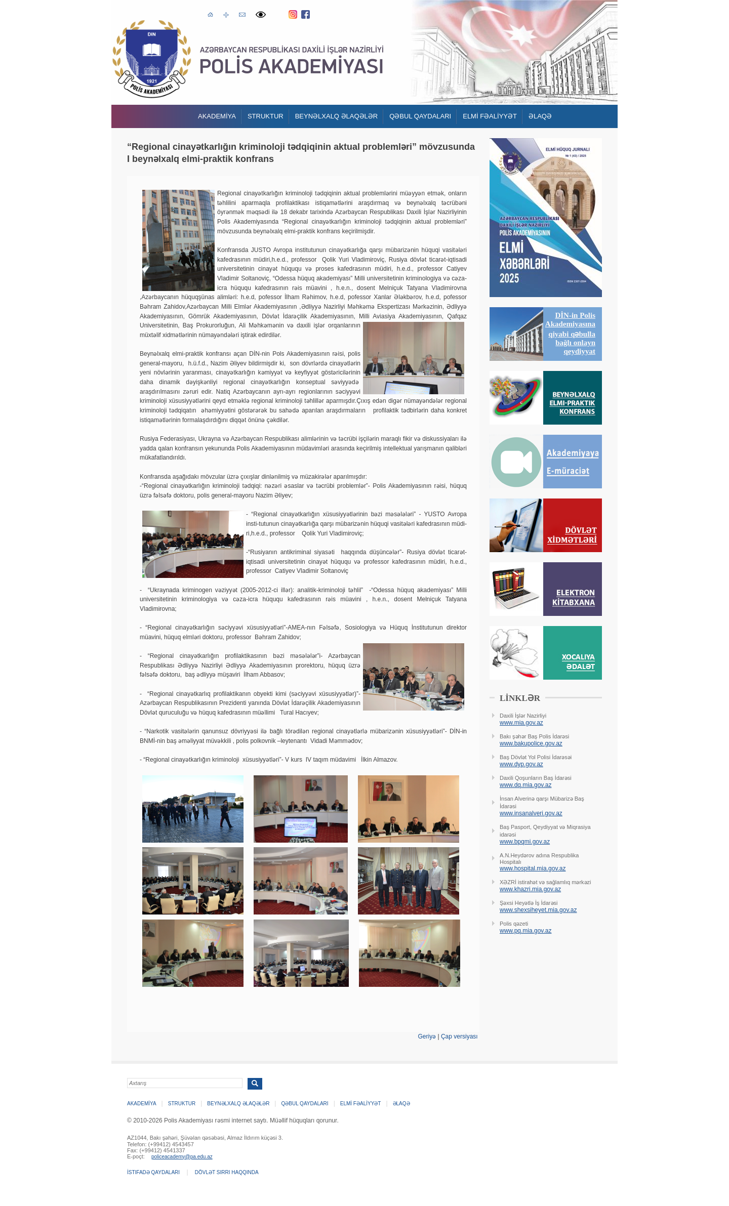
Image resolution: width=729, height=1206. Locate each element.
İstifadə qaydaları (153, 1172)
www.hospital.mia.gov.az (533, 868)
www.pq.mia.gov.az (526, 930)
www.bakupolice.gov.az (531, 743)
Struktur (266, 116)
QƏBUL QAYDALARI (420, 116)
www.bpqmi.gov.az (525, 841)
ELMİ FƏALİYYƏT (490, 116)
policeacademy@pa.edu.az (182, 1156)
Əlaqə (540, 116)
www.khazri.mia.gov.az (530, 889)
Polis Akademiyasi (151, 59)
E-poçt (242, 13)
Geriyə (427, 1036)
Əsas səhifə (210, 13)
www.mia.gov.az (521, 722)
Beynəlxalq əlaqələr (336, 116)
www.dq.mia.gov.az (526, 784)
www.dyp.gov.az (521, 764)
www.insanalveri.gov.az (531, 813)
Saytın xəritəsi (226, 14)
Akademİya (217, 116)
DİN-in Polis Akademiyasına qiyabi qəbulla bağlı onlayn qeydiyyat (570, 333)
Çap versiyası (459, 1036)
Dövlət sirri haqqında (227, 1172)
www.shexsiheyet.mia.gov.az (538, 909)
